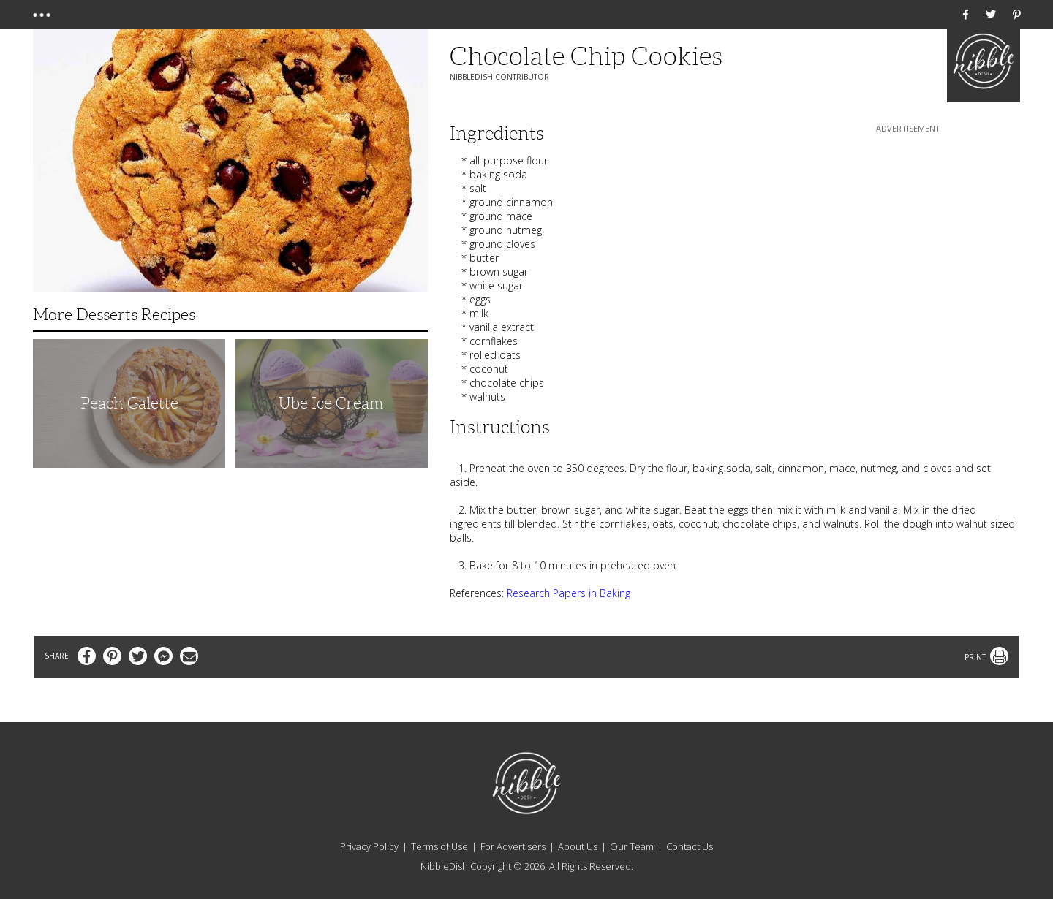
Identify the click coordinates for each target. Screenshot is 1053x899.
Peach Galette (129, 403)
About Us (577, 846)
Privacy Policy (369, 846)
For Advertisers (513, 846)
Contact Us (689, 846)
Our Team (632, 846)
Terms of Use (439, 846)
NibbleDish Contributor (499, 76)
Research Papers (546, 593)
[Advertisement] (908, 227)
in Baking (608, 593)
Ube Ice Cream (331, 403)
